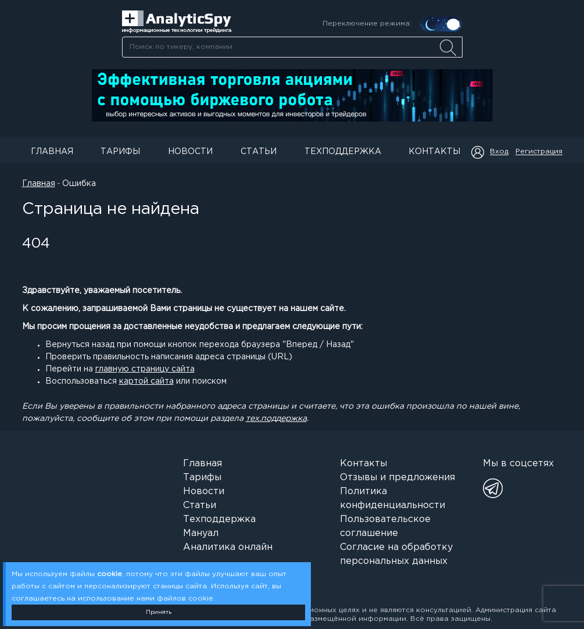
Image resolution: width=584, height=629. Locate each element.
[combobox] (292, 47)
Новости (190, 151)
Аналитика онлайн (228, 547)
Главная (52, 151)
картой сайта (146, 381)
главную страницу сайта (145, 369)
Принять (158, 612)
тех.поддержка (276, 418)
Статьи (259, 151)
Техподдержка (342, 151)
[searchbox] (292, 47)
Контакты (434, 151)
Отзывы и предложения (397, 477)
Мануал (200, 533)
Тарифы (120, 151)
